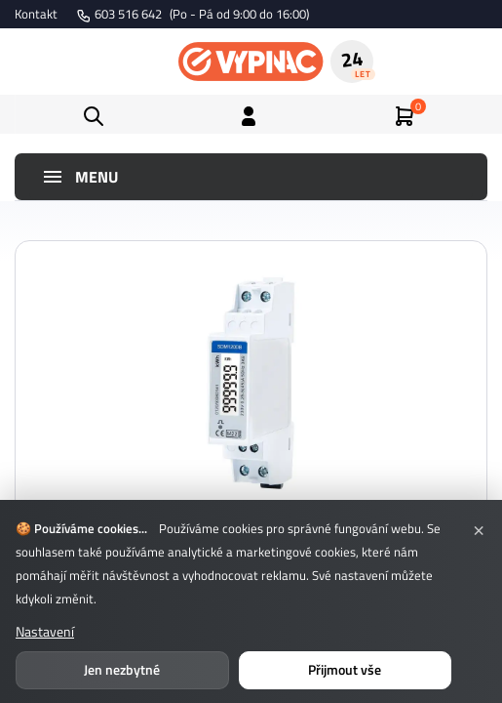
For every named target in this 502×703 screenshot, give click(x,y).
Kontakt (36, 13)
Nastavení (45, 631)
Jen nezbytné (122, 669)
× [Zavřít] (478, 528)
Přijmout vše (344, 669)
